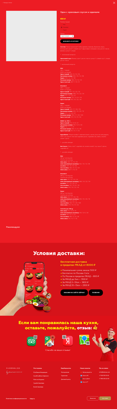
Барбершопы (66, 368)
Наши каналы (85, 368)
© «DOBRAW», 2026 (13, 368)
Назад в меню (7, 2)
